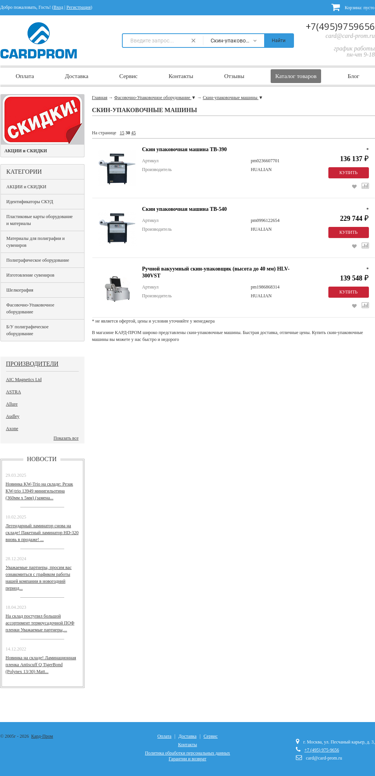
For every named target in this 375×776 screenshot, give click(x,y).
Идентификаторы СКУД (29, 201)
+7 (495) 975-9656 (321, 750)
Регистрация (79, 7)
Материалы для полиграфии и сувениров (35, 242)
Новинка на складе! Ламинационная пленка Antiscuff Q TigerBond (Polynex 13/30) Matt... (41, 664)
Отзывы (234, 76)
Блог (353, 76)
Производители (32, 363)
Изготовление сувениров (30, 275)
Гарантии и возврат (187, 758)
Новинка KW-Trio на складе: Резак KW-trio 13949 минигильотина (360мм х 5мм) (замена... (39, 490)
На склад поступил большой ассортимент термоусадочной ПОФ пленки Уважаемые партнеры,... (40, 623)
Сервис (128, 76)
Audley (12, 416)
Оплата (25, 76)
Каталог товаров (296, 76)
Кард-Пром (42, 736)
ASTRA (13, 392)
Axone (12, 428)
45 (133, 132)
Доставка (76, 76)
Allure (12, 404)
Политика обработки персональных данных (187, 753)
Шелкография (20, 290)
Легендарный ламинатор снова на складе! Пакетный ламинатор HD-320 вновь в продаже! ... (42, 532)
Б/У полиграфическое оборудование (27, 330)
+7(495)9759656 (340, 26)
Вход (58, 7)
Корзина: (353, 7)
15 (122, 132)
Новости (42, 459)
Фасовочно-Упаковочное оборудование (30, 308)
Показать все (66, 438)
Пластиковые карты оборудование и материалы (39, 220)
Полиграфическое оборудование (37, 260)
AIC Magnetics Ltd (24, 379)
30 (127, 132)
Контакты (181, 76)
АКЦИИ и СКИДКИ (26, 186)
